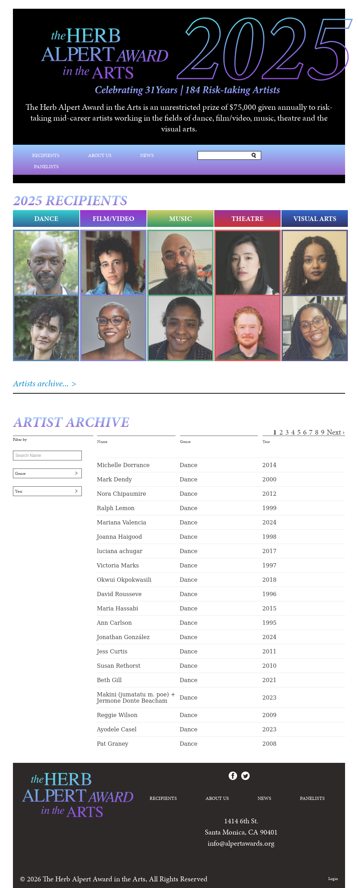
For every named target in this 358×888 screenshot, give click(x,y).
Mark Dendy (114, 479)
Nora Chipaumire (121, 493)
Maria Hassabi (117, 608)
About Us (100, 155)
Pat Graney (112, 743)
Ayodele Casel (117, 729)
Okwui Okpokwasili (124, 580)
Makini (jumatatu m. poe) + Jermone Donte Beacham (136, 697)
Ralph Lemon (116, 508)
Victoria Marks (118, 565)
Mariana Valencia (121, 522)
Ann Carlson (114, 623)
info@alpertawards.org (241, 843)
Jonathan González (123, 637)
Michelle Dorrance (123, 465)
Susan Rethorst (119, 666)
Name (102, 441)
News (147, 155)
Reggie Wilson (117, 715)
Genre (20, 473)
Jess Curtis (112, 651)
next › (336, 432)
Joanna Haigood (119, 536)
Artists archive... (41, 383)
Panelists (46, 166)
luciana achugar (120, 551)
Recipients (45, 155)
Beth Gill (109, 680)
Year (18, 491)
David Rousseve (119, 594)
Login (333, 878)
